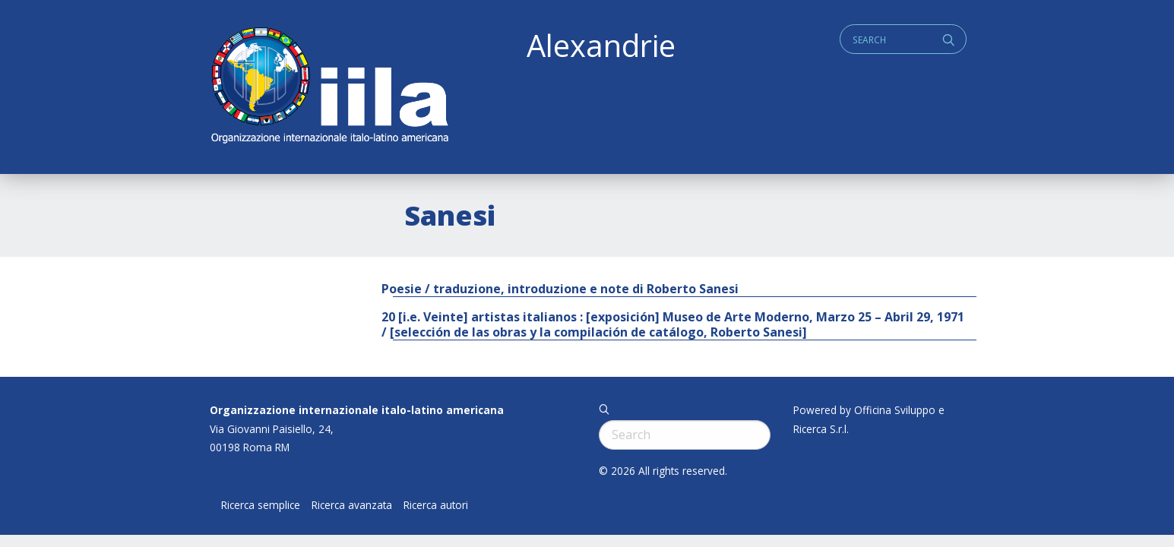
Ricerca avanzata (352, 505)
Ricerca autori (435, 505)
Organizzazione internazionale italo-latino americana (357, 410)
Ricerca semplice (260, 505)
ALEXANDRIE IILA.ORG (329, 87)
